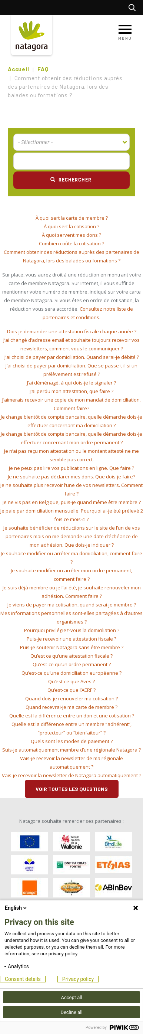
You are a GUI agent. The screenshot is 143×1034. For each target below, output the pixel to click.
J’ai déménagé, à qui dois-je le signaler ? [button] (71, 382)
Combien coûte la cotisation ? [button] (71, 243)
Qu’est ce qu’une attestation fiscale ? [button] (71, 655)
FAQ (42, 69)
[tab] (71, 218)
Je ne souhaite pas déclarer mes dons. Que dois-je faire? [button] (71, 476)
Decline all (71, 1012)
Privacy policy (78, 979)
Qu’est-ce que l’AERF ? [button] (71, 690)
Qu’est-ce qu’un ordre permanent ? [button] (72, 664)
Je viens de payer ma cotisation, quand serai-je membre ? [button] (71, 604)
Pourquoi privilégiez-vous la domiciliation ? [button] (71, 630)
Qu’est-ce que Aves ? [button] (71, 681)
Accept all (71, 997)
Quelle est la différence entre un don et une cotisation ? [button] (71, 715)
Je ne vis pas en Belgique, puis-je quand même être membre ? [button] (72, 502)
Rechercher (134, 7)
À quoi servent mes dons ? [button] (71, 235)
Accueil (18, 69)
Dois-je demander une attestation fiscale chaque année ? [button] (71, 331)
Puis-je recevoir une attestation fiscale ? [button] (71, 638)
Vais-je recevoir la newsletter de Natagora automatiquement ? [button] (71, 775)
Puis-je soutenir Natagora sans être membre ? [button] (71, 647)
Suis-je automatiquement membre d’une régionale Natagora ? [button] (71, 749)
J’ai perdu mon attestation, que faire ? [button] (71, 391)
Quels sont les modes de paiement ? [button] (72, 741)
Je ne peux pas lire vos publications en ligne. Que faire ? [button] (71, 468)
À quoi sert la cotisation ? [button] (71, 226)
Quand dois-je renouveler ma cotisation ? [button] (71, 698)
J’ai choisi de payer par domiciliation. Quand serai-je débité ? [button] (71, 357)
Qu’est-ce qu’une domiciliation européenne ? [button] (71, 673)
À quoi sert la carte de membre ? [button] (72, 218)
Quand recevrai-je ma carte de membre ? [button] (71, 707)
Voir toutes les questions (72, 789)
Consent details (23, 979)
